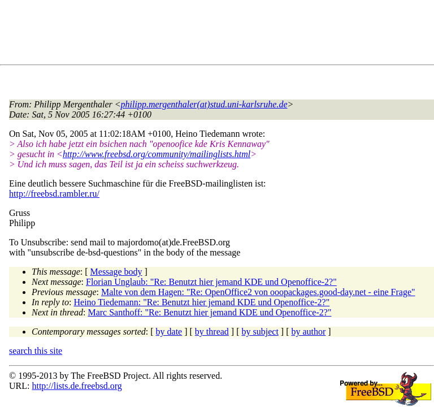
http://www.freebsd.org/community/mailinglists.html (156, 154)
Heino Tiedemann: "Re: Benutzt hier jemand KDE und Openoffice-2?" (202, 302)
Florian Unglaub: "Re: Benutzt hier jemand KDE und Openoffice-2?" (211, 282)
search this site (35, 351)
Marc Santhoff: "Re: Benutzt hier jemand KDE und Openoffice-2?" (209, 312)
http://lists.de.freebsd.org (76, 386)
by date (169, 331)
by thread (212, 331)
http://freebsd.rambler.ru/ (54, 193)
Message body (116, 271)
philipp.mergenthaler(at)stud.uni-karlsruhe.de (204, 104)
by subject (260, 331)
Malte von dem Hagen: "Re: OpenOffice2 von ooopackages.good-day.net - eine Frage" (258, 292)
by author (308, 331)
